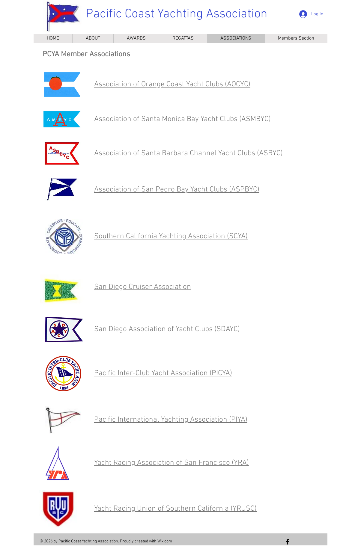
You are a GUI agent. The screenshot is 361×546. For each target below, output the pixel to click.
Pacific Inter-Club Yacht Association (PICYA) (163, 373)
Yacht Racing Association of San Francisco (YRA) (171, 462)
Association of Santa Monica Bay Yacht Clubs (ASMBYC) (182, 119)
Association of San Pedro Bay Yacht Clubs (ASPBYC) (176, 189)
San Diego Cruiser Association (142, 287)
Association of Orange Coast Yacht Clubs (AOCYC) (172, 84)
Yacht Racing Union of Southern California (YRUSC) (175, 508)
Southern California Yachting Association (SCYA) (171, 236)
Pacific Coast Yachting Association (176, 14)
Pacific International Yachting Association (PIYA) (170, 419)
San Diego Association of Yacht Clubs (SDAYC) (167, 329)
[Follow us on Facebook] (287, 541)
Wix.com (164, 541)
